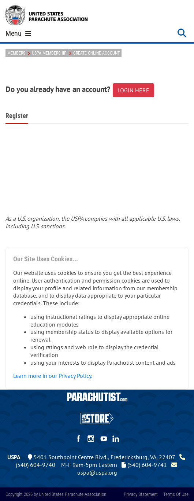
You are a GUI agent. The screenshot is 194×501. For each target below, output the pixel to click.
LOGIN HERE (133, 90)
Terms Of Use (176, 494)
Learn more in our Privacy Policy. (52, 375)
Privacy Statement (141, 494)
